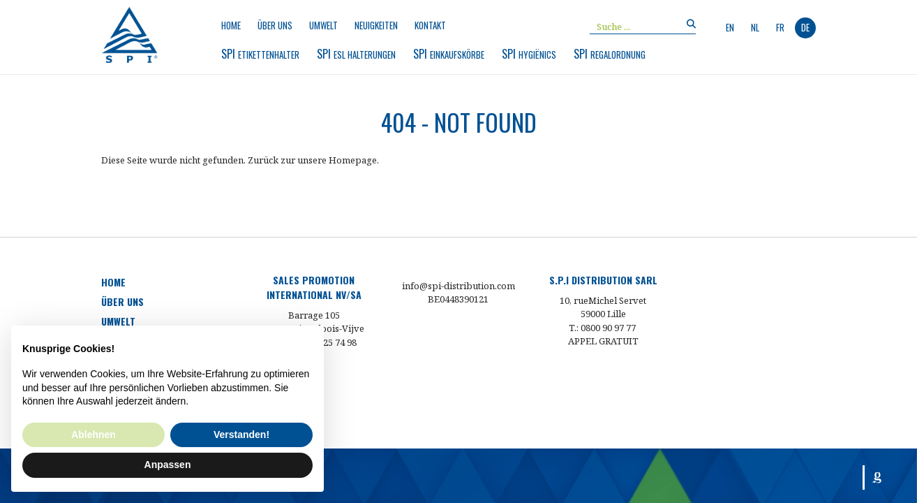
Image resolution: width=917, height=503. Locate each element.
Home (231, 25)
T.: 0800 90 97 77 (602, 327)
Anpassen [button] (167, 464)
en (730, 27)
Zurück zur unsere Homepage (312, 160)
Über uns (275, 25)
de (805, 27)
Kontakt (430, 25)
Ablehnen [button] (93, 434)
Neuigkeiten (376, 25)
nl (755, 27)
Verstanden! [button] (241, 434)
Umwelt (323, 25)
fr (780, 27)
